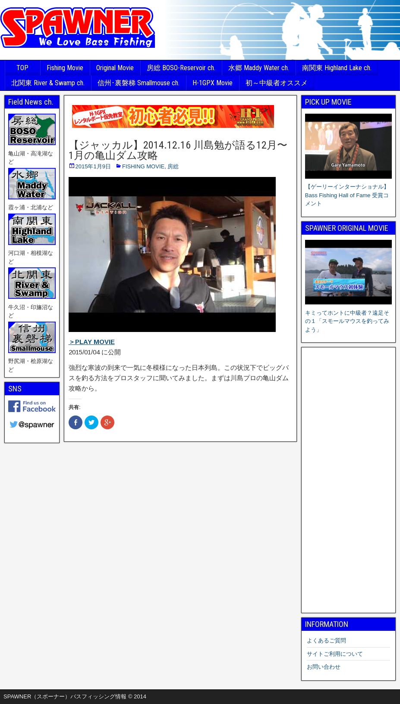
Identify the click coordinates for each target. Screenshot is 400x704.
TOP (22, 68)
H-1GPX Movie (212, 83)
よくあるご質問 (326, 640)
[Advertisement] (348, 480)
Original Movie (115, 68)
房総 (173, 166)
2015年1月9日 (93, 166)
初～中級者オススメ (277, 83)
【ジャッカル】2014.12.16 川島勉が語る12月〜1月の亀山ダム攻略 (178, 150)
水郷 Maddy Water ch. (258, 68)
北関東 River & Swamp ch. (48, 83)
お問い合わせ (323, 667)
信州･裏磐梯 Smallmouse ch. (139, 83)
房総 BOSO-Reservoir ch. (181, 68)
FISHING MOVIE (143, 166)
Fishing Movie (65, 68)
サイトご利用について (335, 654)
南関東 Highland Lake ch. (337, 68)
